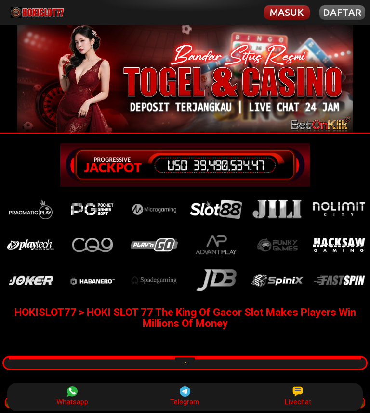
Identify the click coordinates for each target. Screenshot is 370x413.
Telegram (184, 396)
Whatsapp (72, 396)
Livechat (298, 396)
